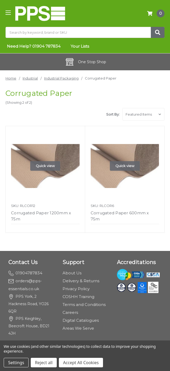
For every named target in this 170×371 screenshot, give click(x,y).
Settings (16, 362)
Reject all (44, 362)
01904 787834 (46, 46)
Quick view (45, 166)
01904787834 (25, 272)
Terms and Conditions (84, 304)
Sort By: (113, 114)
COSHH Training (78, 296)
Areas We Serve (78, 328)
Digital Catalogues (81, 320)
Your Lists (80, 46)
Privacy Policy (76, 288)
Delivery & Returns (81, 280)
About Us (72, 272)
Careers (70, 312)
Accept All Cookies (81, 362)
